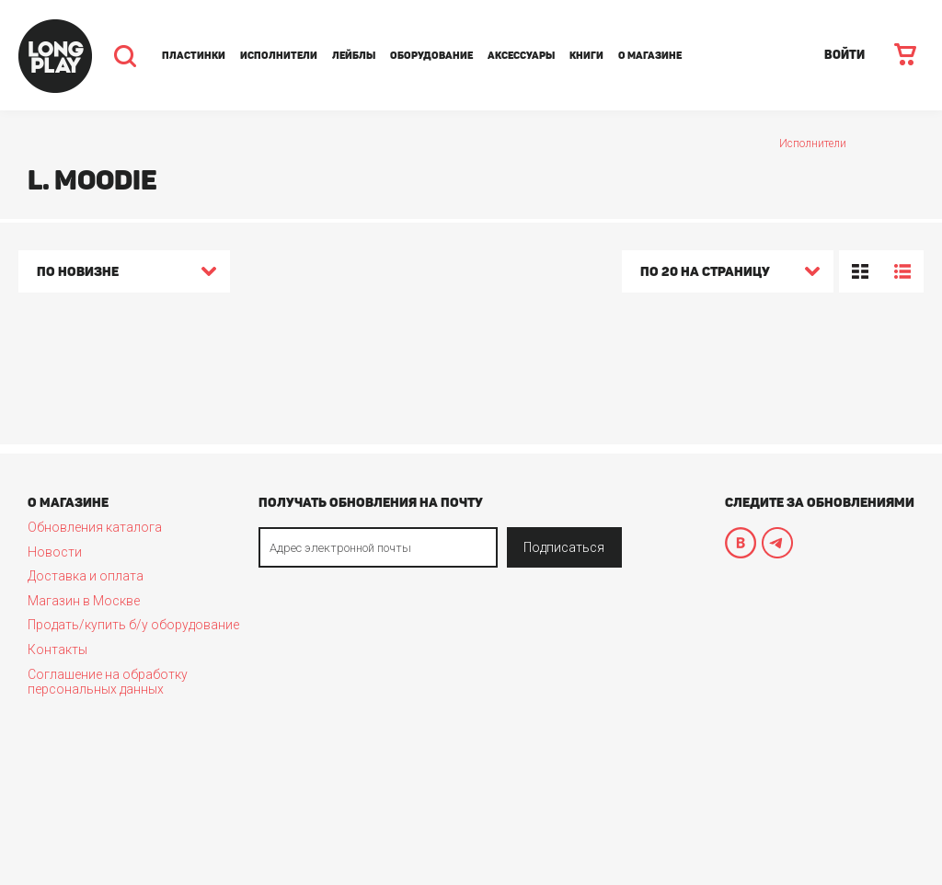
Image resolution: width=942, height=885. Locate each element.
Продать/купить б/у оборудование (133, 624)
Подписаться (563, 547)
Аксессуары (521, 56)
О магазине (650, 56)
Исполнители (278, 56)
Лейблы (353, 56)
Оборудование (431, 56)
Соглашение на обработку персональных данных (108, 681)
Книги (586, 56)
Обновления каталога (95, 527)
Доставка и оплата (86, 576)
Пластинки (193, 56)
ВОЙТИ (844, 55)
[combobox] (124, 274)
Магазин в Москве (84, 600)
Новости (55, 552)
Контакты (57, 649)
